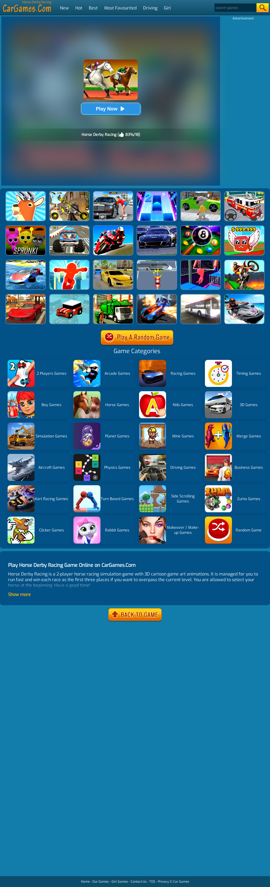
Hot (78, 8)
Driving (150, 8)
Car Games (181, 881)
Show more (19, 594)
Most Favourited (120, 8)
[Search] (235, 7)
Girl (167, 8)
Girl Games (120, 881)
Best (93, 8)
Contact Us (139, 881)
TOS (152, 881)
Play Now (111, 108)
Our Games (100, 881)
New (64, 8)
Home (85, 881)
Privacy (163, 881)
